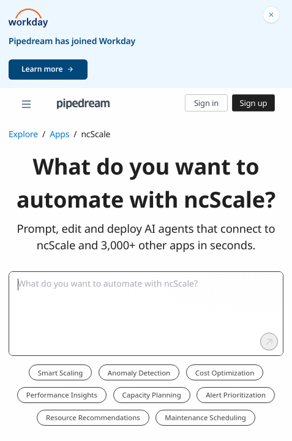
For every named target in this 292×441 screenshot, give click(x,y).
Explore (23, 134)
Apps (59, 134)
